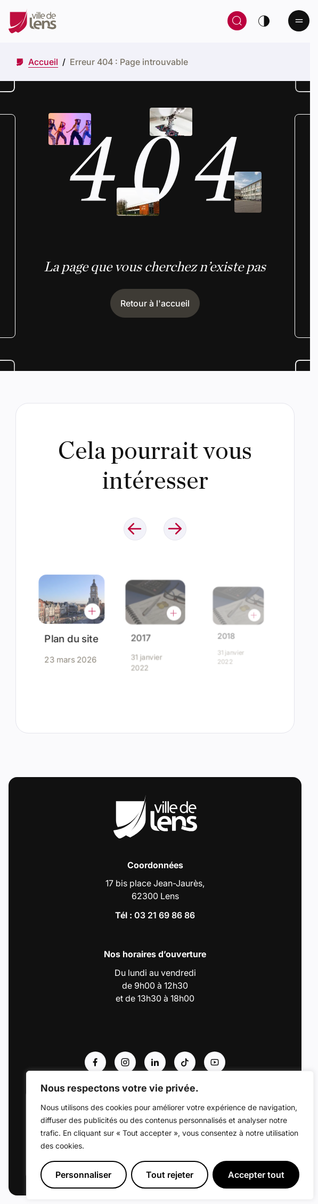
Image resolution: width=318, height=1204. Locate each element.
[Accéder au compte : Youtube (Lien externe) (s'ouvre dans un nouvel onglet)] (214, 1062)
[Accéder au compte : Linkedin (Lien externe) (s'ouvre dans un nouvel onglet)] (155, 1062)
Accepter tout (256, 1174)
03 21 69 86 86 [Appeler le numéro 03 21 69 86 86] (164, 915)
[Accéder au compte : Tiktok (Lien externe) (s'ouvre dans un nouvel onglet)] (184, 1062)
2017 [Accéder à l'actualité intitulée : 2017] (145, 635)
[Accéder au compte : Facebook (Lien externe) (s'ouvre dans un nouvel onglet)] (95, 1062)
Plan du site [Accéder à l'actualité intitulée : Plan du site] (71, 635)
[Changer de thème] (263, 20)
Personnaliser (83, 1174)
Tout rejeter (169, 1174)
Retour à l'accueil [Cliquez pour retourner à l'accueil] (155, 303)
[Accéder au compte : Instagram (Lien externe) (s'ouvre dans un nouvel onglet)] (125, 1062)
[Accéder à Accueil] (43, 61)
